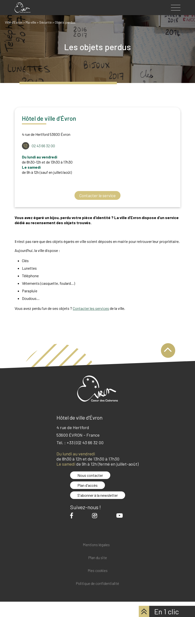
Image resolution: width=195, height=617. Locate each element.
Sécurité (45, 22)
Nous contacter (90, 475)
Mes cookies (98, 571)
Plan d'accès (87, 485)
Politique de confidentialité (97, 583)
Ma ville (31, 22)
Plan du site (97, 558)
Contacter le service (97, 195)
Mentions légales (96, 545)
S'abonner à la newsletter (97, 495)
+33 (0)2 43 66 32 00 (85, 442)
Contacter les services (91, 308)
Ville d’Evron (13, 22)
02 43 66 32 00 (43, 145)
